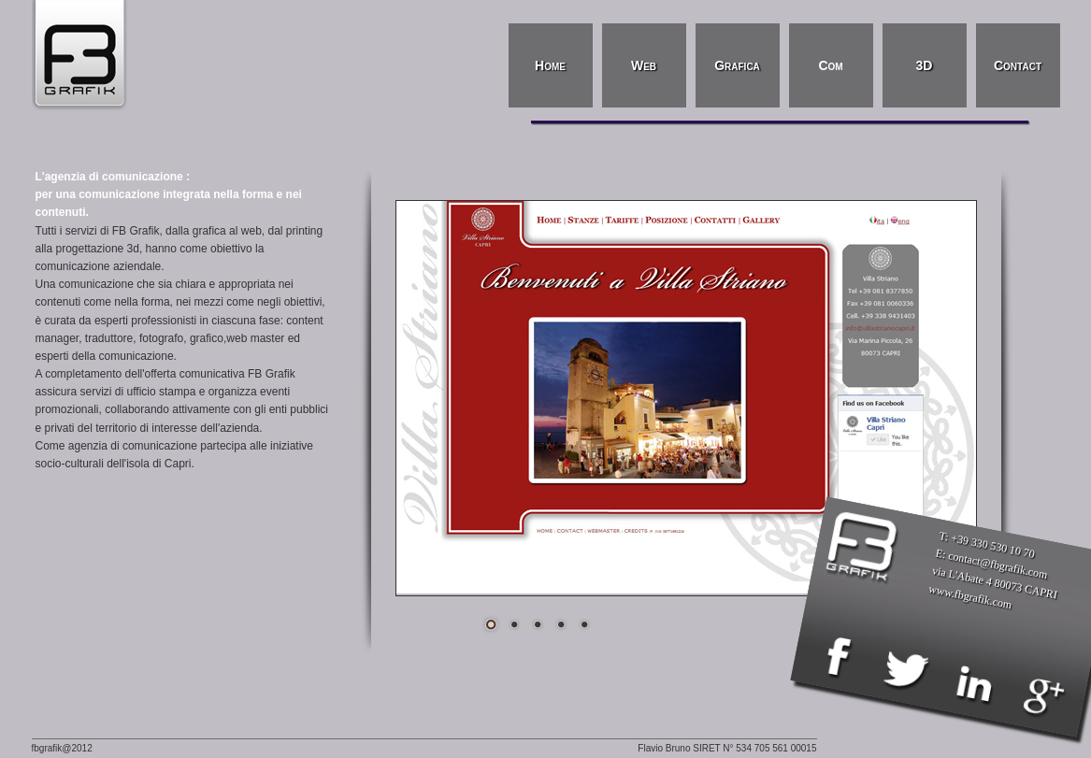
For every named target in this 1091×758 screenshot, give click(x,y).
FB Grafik (83, 56)
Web (643, 65)
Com (830, 65)
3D (924, 65)
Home (550, 65)
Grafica (737, 65)
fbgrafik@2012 (62, 748)
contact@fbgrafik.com (998, 565)
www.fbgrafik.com (970, 595)
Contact (1017, 65)
